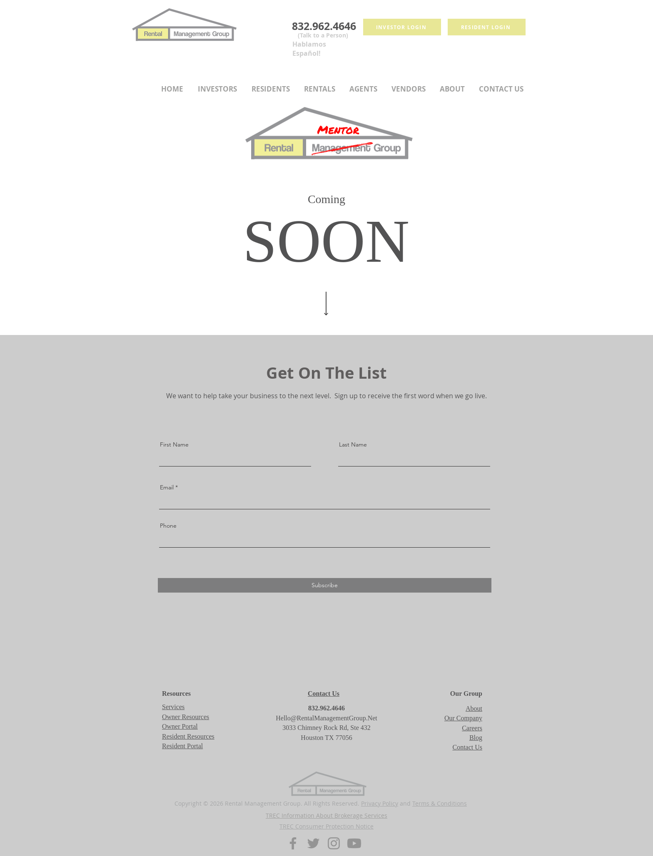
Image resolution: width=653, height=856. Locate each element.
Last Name (353, 444)
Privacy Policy (379, 803)
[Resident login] (487, 27)
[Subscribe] (324, 585)
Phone (168, 525)
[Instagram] (334, 843)
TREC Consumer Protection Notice (326, 826)
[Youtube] (354, 843)
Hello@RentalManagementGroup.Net (326, 718)
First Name (174, 444)
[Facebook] (293, 843)
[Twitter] (313, 843)
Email (167, 487)
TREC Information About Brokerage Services (326, 815)
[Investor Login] (402, 27)
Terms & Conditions (439, 803)
